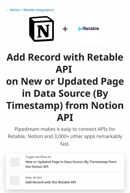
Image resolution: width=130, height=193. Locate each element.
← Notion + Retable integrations (30, 10)
